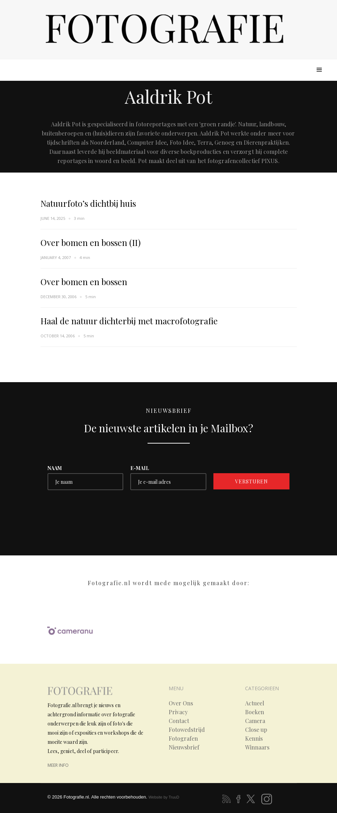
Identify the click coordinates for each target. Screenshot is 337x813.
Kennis (254, 738)
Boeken (254, 712)
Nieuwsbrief (184, 747)
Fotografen (183, 738)
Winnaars (257, 747)
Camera (255, 720)
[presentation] (101, 511)
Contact (179, 720)
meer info (58, 765)
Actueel (254, 703)
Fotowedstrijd (187, 729)
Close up (256, 729)
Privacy (178, 712)
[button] (319, 69)
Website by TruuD (164, 797)
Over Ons (181, 703)
